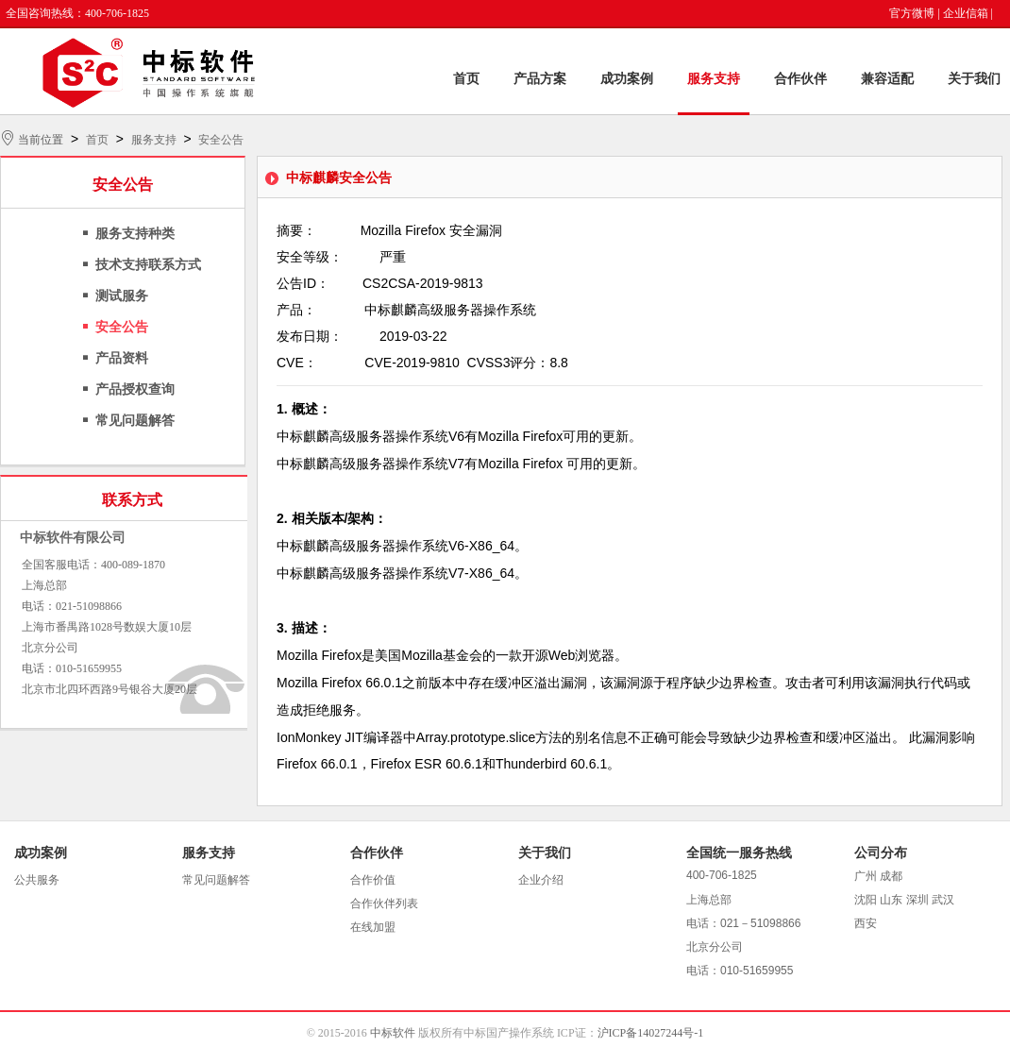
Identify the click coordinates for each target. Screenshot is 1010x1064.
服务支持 (713, 79)
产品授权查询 (135, 389)
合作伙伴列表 (384, 903)
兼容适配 (887, 79)
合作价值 (373, 880)
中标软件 (392, 1032)
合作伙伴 (800, 79)
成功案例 (626, 79)
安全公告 (221, 139)
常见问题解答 (135, 421)
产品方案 (539, 79)
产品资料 (121, 358)
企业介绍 (541, 880)
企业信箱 (965, 13)
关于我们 (974, 79)
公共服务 (36, 880)
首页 (466, 79)
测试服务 (121, 296)
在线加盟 (373, 927)
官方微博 (911, 13)
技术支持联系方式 (148, 265)
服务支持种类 (135, 234)
